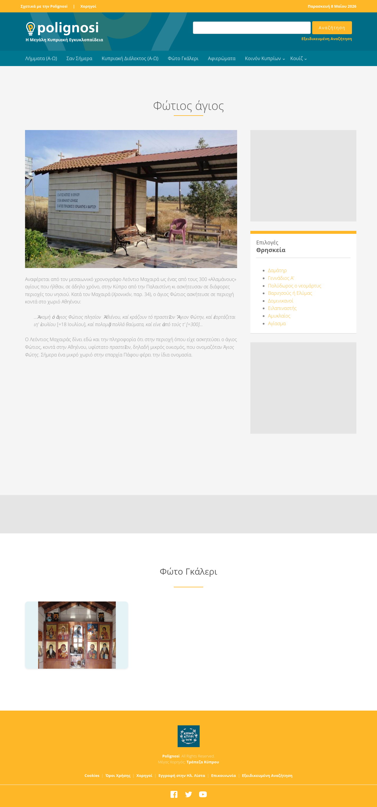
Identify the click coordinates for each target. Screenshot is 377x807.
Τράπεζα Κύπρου (202, 762)
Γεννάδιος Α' (281, 278)
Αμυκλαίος (279, 316)
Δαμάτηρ (277, 270)
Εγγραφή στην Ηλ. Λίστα (181, 775)
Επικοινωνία (223, 775)
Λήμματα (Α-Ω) (41, 58)
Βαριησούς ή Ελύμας (290, 293)
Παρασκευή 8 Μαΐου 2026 (332, 6)
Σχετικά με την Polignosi (44, 6)
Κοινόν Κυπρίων (263, 58)
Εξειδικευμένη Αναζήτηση (327, 38)
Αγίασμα (277, 323)
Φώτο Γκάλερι (183, 58)
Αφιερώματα (222, 58)
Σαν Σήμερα (79, 58)
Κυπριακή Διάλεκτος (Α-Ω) (130, 58)
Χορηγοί (88, 6)
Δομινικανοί (280, 301)
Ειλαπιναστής (282, 308)
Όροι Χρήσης (117, 775)
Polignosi (171, 756)
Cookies (92, 775)
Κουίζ (296, 58)
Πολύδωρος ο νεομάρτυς (294, 285)
